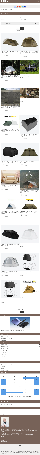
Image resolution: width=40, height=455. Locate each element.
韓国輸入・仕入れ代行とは (5, 336)
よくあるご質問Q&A (4, 366)
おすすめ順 (3, 23)
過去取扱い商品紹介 (4, 340)
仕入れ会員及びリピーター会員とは (6, 338)
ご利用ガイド (3, 368)
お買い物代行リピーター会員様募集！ (7, 364)
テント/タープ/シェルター (8, 9)
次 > (22, 28)
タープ (21, 17)
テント (2, 17)
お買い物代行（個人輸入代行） (6, 370)
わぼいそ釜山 (22, 434)
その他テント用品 (23, 19)
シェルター (3, 19)
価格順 (7, 23)
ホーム (2, 9)
